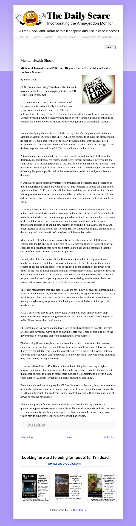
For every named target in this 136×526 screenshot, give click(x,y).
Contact (49, 37)
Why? (37, 37)
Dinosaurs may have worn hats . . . (98, 37)
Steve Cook (30, 79)
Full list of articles (67, 37)
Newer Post (27, 437)
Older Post (109, 437)
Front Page (23, 37)
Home (69, 437)
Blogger (81, 510)
